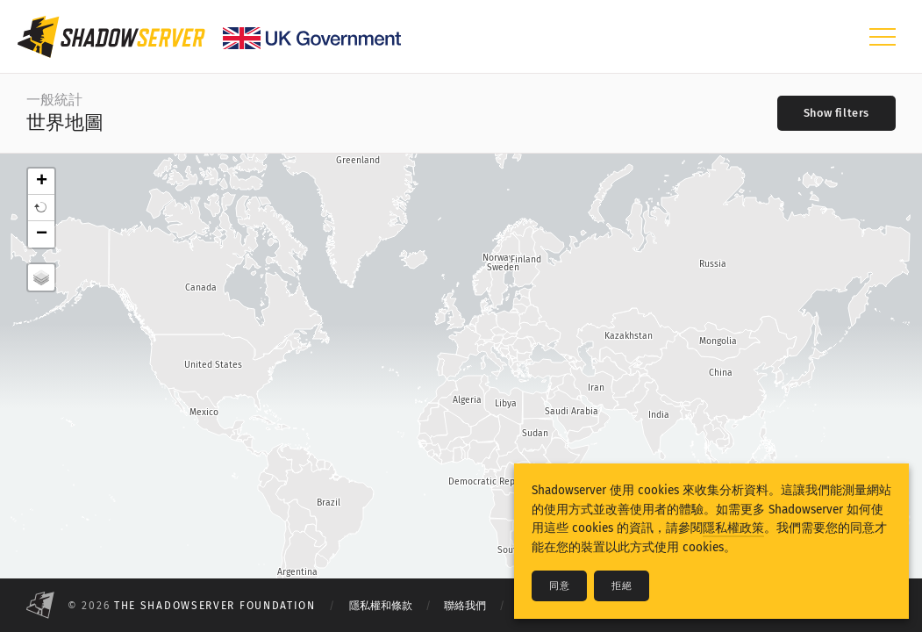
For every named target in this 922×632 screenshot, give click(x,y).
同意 (559, 586)
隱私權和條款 (380, 606)
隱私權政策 (733, 528)
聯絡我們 (465, 606)
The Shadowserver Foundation (215, 606)
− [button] (41, 234)
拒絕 (621, 586)
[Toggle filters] (836, 113)
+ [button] (41, 182)
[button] (41, 208)
